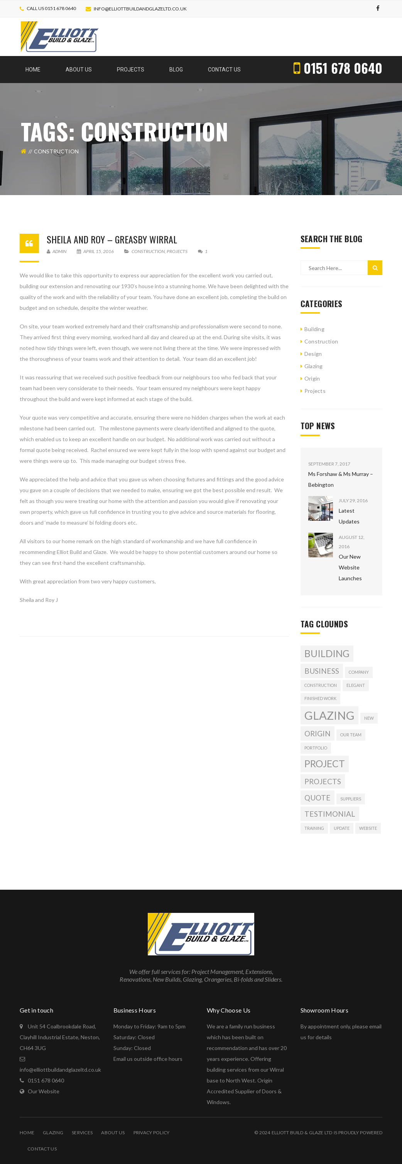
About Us (113, 1132)
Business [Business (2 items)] (321, 670)
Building (314, 329)
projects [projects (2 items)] (322, 781)
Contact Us (42, 1149)
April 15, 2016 (96, 251)
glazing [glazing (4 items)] (329, 715)
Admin (56, 251)
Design (313, 353)
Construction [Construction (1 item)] (320, 685)
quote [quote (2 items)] (317, 797)
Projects (177, 251)
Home (27, 1132)
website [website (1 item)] (368, 828)
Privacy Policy (151, 1132)
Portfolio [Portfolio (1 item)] (315, 747)
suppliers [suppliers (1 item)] (350, 798)
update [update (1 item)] (342, 828)
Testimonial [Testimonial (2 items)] (329, 813)
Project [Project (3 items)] (324, 763)
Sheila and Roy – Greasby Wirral (112, 239)
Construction (148, 251)
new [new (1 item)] (369, 717)
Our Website (43, 1091)
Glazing (313, 366)
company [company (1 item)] (359, 672)
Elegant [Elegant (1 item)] (355, 685)
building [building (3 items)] (327, 653)
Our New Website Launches (350, 567)
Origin (312, 378)
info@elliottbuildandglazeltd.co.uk (140, 9)
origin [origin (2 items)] (317, 733)
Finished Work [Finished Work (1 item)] (320, 698)
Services (82, 1132)
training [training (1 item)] (314, 828)
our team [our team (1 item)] (350, 734)
